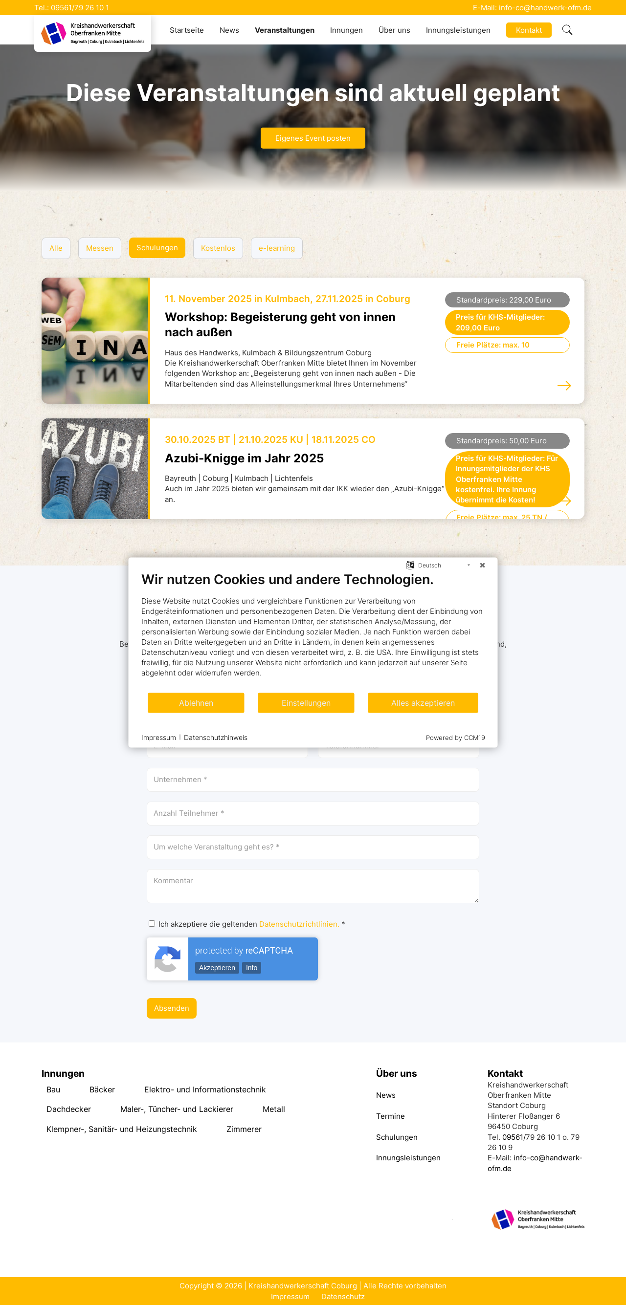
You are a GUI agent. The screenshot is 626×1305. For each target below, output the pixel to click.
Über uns (394, 30)
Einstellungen (306, 702)
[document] (313, 632)
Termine (390, 1116)
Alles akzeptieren (423, 702)
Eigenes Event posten (313, 138)
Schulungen (157, 247)
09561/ (62, 7)
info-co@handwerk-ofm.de (545, 7)
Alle (56, 248)
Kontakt (529, 30)
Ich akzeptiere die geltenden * (247, 924)
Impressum (290, 1296)
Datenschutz (343, 1296)
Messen (99, 248)
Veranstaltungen (284, 30)
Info (251, 968)
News (229, 30)
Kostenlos (218, 248)
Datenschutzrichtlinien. (299, 924)
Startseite (187, 30)
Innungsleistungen (458, 30)
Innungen (346, 30)
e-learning (277, 248)
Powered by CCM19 (455, 737)
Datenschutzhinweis (215, 737)
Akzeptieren (217, 968)
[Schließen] (482, 565)
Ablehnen (196, 702)
